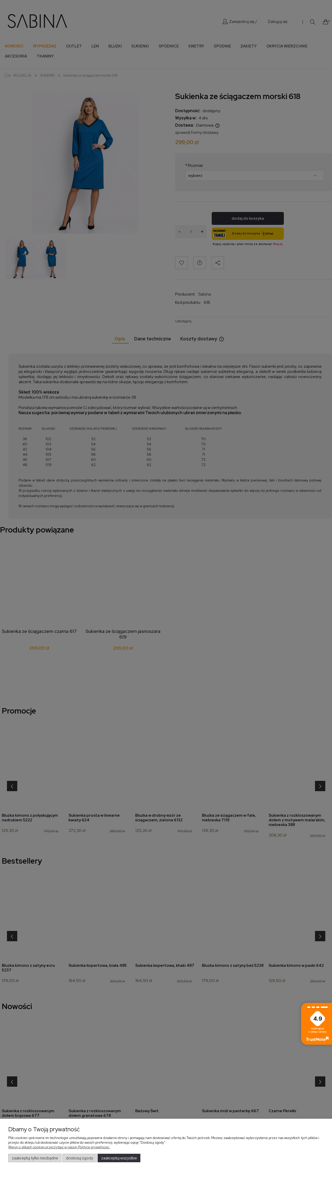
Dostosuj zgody (79, 1158)
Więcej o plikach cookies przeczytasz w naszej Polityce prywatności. (59, 1147)
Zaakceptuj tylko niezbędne (35, 1158)
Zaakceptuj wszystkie (119, 1158)
